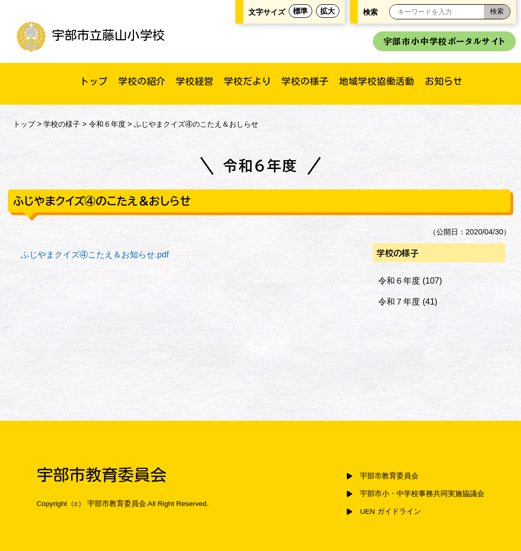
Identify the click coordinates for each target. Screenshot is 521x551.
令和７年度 (399, 301)
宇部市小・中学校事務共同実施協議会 (422, 494)
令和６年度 (107, 124)
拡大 (327, 11)
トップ (94, 81)
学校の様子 (305, 81)
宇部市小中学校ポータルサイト (444, 41)
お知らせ (443, 81)
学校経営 (194, 81)
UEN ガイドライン (390, 511)
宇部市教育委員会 (389, 476)
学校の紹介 (141, 81)
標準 (300, 11)
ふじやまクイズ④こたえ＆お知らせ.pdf (95, 254)
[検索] (497, 12)
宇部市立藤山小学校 (90, 35)
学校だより (247, 81)
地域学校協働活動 (376, 81)
